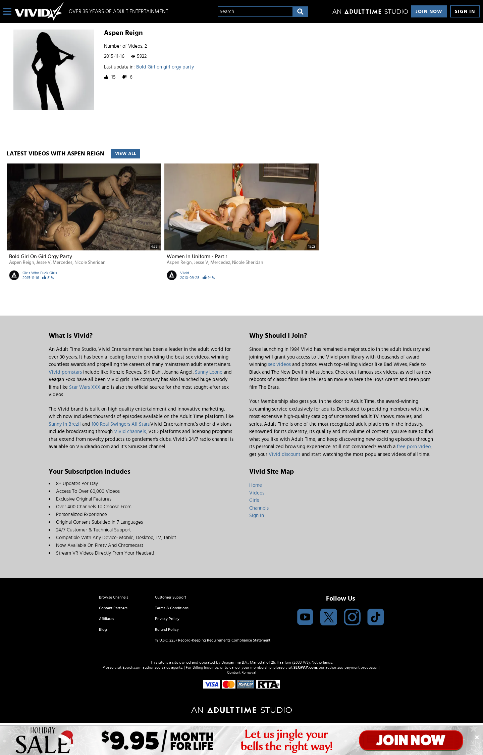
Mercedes (62, 262)
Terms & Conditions (172, 608)
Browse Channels (113, 597)
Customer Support (170, 597)
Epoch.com (132, 667)
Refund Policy (167, 629)
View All (125, 153)
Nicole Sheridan (90, 262)
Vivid (184, 273)
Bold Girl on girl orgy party (165, 66)
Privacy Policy (167, 619)
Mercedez (220, 262)
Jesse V (43, 262)
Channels (259, 508)
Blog (103, 629)
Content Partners (113, 608)
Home (255, 485)
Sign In (465, 11)
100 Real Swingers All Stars (121, 424)
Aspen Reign (21, 262)
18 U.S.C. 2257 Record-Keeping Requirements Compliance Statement (212, 640)
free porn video (414, 446)
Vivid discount (285, 454)
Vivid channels (130, 431)
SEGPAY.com (305, 667)
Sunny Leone (208, 372)
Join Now (429, 11)
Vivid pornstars (65, 372)
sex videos (279, 364)
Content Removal (241, 672)
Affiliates (106, 619)
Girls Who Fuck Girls (39, 273)
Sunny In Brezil (65, 424)
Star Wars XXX (84, 387)
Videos (256, 493)
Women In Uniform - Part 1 (197, 256)
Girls (254, 500)
